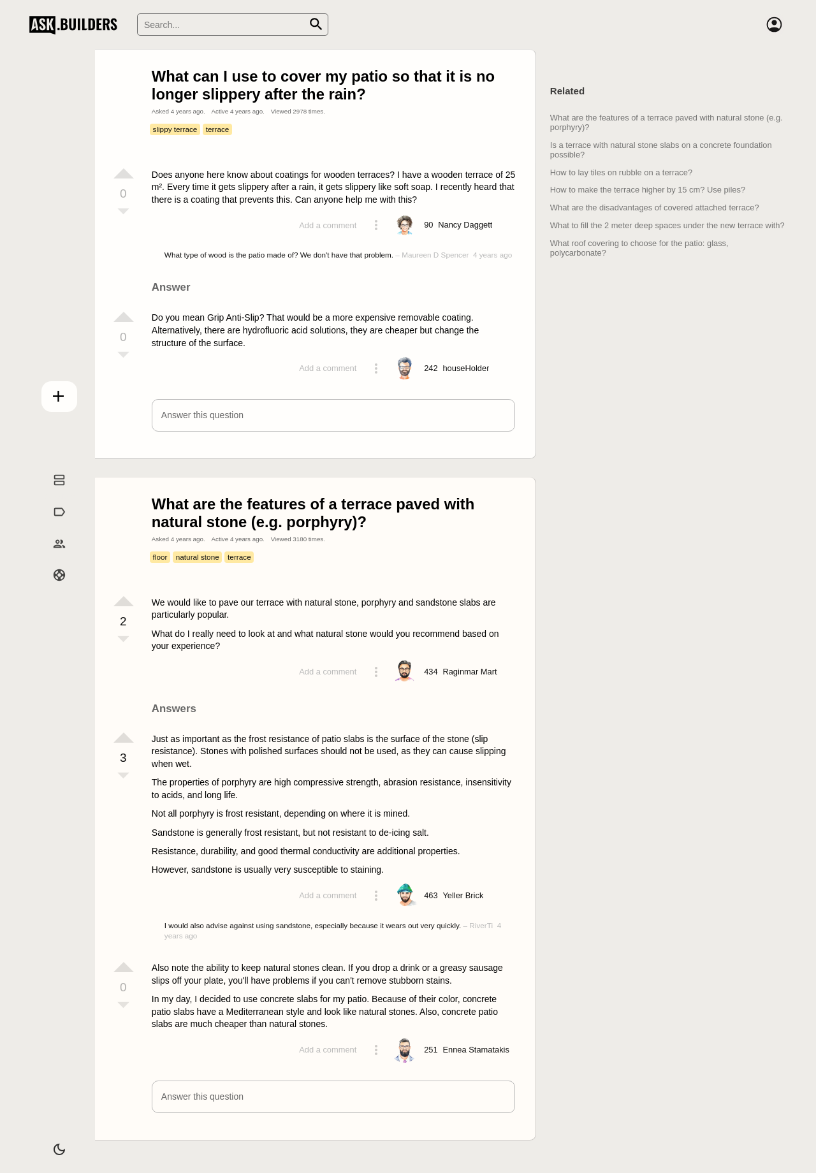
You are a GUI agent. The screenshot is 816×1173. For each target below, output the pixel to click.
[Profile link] (465, 225)
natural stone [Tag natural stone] (197, 557)
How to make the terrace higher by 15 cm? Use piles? (647, 189)
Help (52, 588)
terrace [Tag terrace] (217, 129)
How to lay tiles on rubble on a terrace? (621, 172)
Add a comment (327, 225)
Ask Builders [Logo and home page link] (76, 25)
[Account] (774, 25)
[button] (334, 415)
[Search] (232, 24)
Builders (52, 556)
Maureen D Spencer (435, 255)
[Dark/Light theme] (51, 1143)
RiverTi (481, 925)
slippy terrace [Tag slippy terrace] (175, 129)
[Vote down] (123, 212)
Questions (51, 493)
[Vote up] (123, 173)
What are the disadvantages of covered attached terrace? (654, 207)
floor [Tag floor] (160, 557)
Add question (51, 393)
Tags (52, 525)
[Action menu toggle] (376, 225)
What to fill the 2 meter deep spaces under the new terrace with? (667, 225)
